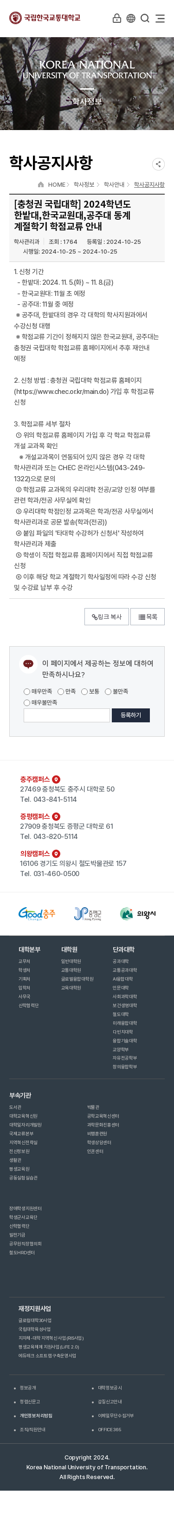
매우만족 (38, 691)
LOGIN (117, 18)
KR (130, 18)
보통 (90, 691)
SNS (158, 164)
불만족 (116, 691)
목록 (147, 617)
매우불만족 (40, 702)
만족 (67, 691)
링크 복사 (107, 617)
